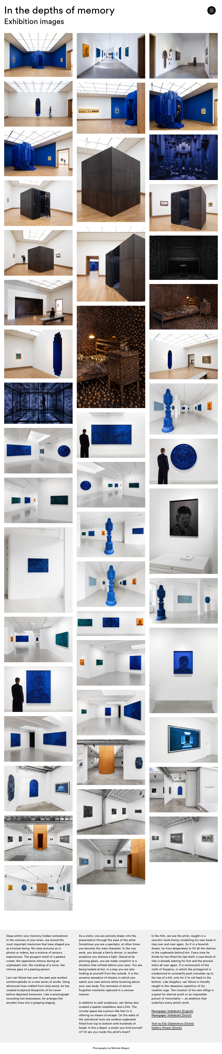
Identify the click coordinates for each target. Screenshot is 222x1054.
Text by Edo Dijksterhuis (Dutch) (172, 1023)
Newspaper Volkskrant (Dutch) (171, 1015)
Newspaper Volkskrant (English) (172, 1011)
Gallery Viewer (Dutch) (166, 1027)
